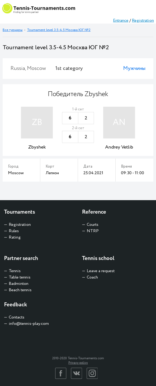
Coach (92, 277)
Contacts (16, 317)
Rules (14, 231)
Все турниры (13, 30)
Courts (92, 225)
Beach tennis (20, 290)
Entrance (120, 20)
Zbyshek (37, 147)
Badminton (18, 284)
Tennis (15, 271)
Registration (143, 20)
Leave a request (101, 271)
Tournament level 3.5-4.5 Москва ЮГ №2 (58, 30)
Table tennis (20, 277)
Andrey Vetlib (119, 147)
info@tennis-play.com (29, 324)
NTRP (93, 231)
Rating (15, 237)
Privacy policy (78, 363)
